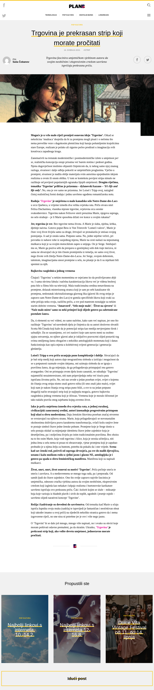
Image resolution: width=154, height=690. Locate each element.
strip (87, 49)
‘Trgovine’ (46, 199)
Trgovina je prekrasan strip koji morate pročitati (77, 37)
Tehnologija (51, 15)
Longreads (103, 15)
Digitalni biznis (86, 15)
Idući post (77, 677)
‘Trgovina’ (102, 525)
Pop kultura (68, 15)
